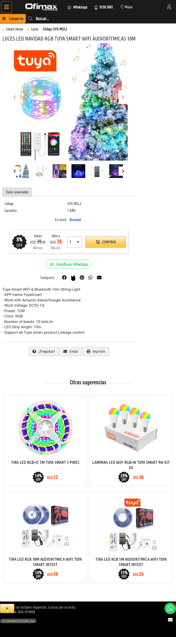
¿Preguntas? (43, 351)
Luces (35, 29)
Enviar (70, 351)
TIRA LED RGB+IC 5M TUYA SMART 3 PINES (45, 462)
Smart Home (14, 29)
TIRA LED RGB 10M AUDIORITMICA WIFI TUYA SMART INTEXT (45, 562)
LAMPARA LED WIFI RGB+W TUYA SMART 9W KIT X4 (131, 465)
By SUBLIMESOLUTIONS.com (18, 621)
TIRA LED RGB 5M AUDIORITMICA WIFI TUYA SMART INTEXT (131, 562)
